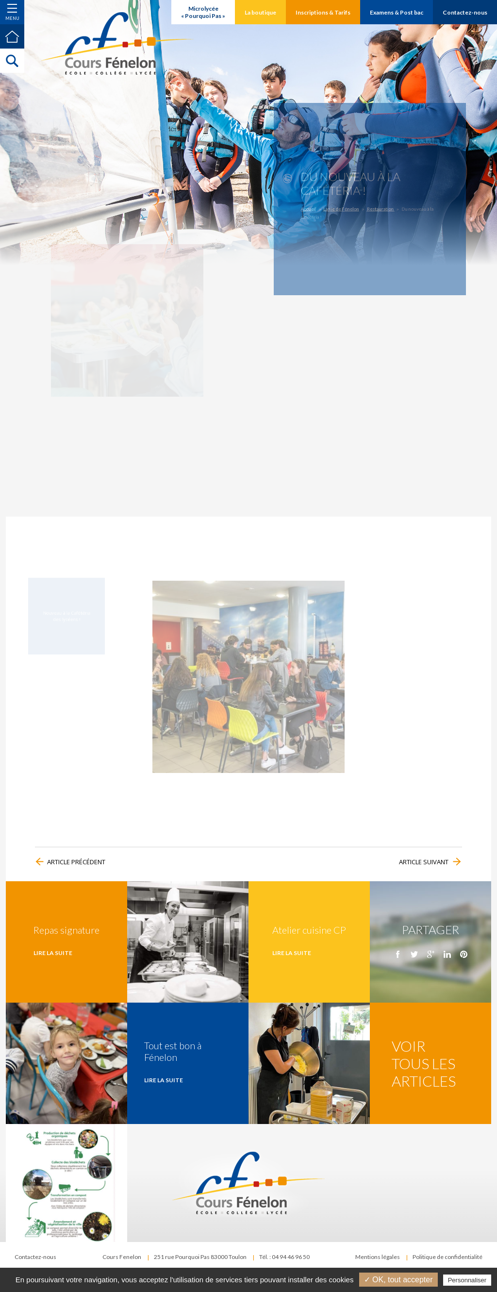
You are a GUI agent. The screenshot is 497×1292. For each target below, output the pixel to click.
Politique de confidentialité (447, 1256)
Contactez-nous (35, 1256)
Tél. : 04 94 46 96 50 (284, 1256)
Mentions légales (377, 1256)
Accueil (321, 206)
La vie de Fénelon (347, 206)
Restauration (378, 206)
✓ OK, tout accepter (398, 1279)
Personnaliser (467, 1280)
